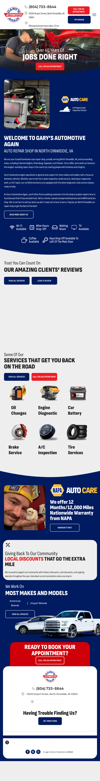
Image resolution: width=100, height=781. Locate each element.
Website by (62, 752)
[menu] (94, 14)
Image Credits (49, 752)
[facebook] (28, 752)
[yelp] (38, 752)
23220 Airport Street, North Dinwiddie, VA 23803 (52, 694)
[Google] (33, 752)
